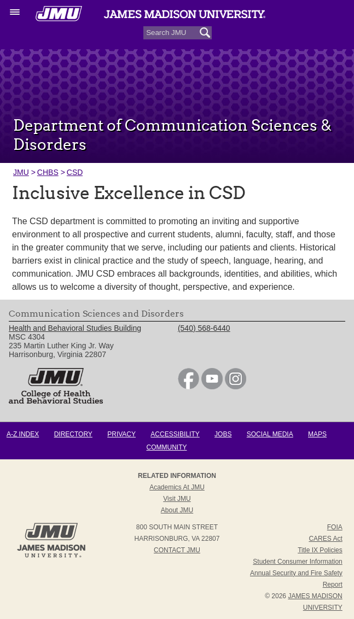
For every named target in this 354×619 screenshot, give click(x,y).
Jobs (222, 434)
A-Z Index (23, 434)
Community (167, 447)
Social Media (270, 434)
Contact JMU (177, 550)
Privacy (121, 434)
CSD (75, 172)
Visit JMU (176, 499)
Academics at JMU (177, 487)
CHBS (48, 172)
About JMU (177, 510)
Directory (73, 434)
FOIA (335, 527)
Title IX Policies (320, 550)
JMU (21, 172)
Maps (317, 434)
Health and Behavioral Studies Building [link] (75, 328)
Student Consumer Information (297, 561)
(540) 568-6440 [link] (204, 328)
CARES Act (325, 538)
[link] (188, 386)
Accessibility (174, 434)
